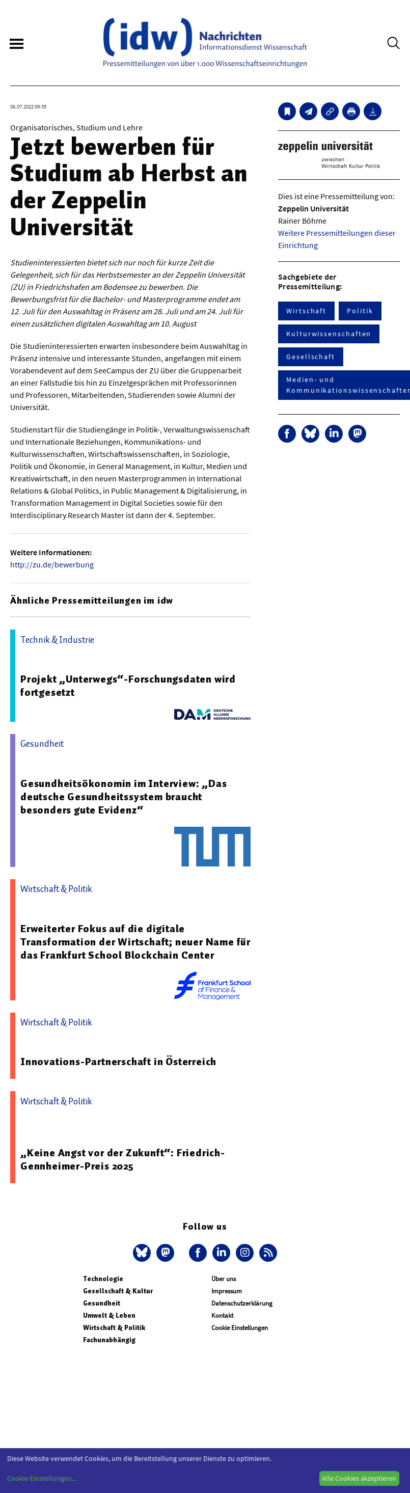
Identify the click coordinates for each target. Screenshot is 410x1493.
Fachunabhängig (109, 1340)
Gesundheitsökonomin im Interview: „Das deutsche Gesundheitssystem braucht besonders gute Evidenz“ (123, 797)
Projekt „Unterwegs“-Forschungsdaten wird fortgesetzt (128, 685)
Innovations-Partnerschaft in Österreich (118, 1061)
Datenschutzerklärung (241, 1303)
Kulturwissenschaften (328, 333)
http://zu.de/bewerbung (52, 564)
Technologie (103, 1279)
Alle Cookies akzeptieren (359, 1478)
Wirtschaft (306, 310)
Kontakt (222, 1315)
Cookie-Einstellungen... (41, 1478)
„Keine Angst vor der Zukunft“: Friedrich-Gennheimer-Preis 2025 (122, 1159)
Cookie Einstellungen (239, 1327)
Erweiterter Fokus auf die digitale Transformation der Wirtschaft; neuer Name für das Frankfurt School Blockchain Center (135, 942)
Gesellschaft (310, 356)
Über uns (223, 1278)
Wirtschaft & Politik (114, 1328)
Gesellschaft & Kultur (118, 1291)
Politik (360, 310)
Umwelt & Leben (109, 1315)
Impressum (226, 1291)
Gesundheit (101, 1303)
